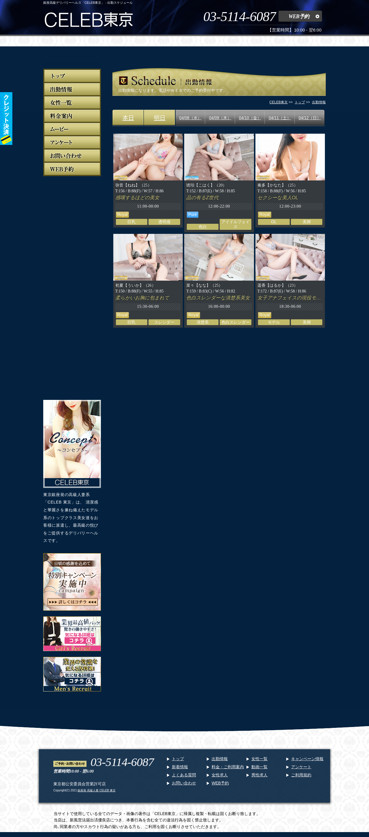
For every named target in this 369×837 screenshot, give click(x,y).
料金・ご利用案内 (228, 767)
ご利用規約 (301, 775)
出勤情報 (220, 758)
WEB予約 (299, 16)
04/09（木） (220, 117)
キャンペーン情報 (307, 758)
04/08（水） (190, 117)
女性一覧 (259, 758)
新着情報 (180, 767)
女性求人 (220, 775)
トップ (178, 758)
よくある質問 (184, 775)
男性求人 (259, 775)
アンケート (301, 767)
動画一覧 (259, 767)
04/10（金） (250, 117)
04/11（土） (280, 117)
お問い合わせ (184, 783)
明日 (159, 118)
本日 (128, 118)
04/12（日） (310, 117)
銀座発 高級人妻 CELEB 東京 (96, 790)
